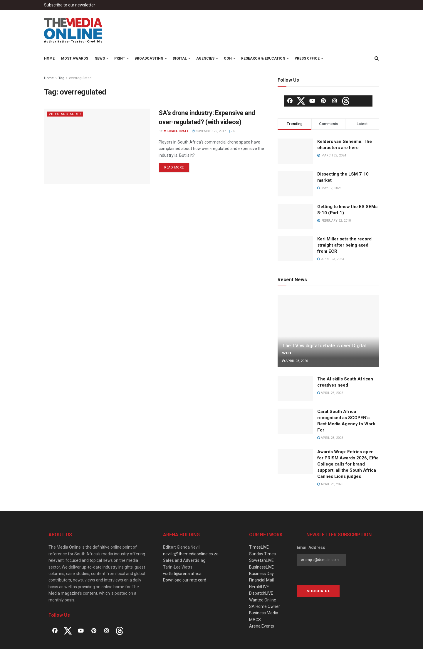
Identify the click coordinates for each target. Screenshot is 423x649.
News (100, 58)
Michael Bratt (176, 131)
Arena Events (261, 626)
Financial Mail (261, 580)
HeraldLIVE (259, 586)
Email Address (311, 547)
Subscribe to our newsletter (69, 5)
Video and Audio (65, 114)
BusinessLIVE (261, 567)
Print (119, 58)
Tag (61, 78)
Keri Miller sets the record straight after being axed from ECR (344, 245)
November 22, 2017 (209, 131)
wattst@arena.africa (182, 573)
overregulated (80, 78)
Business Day (261, 573)
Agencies (205, 58)
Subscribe (318, 591)
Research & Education (263, 58)
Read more (174, 167)
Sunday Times (262, 554)
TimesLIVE (259, 547)
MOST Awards (74, 58)
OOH (228, 58)
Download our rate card (184, 580)
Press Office (307, 58)
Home (49, 58)
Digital (180, 58)
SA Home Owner (264, 606)
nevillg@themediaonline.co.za (191, 554)
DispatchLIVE (261, 593)
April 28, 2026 (295, 361)
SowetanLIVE (261, 560)
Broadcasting (149, 58)
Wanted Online (262, 600)
